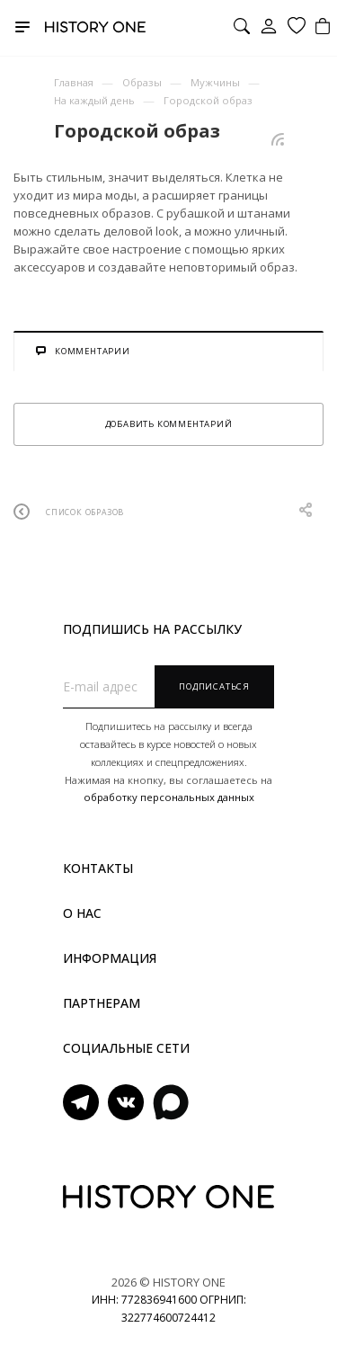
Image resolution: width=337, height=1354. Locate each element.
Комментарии (83, 351)
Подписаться (214, 686)
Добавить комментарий (169, 424)
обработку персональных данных (169, 797)
